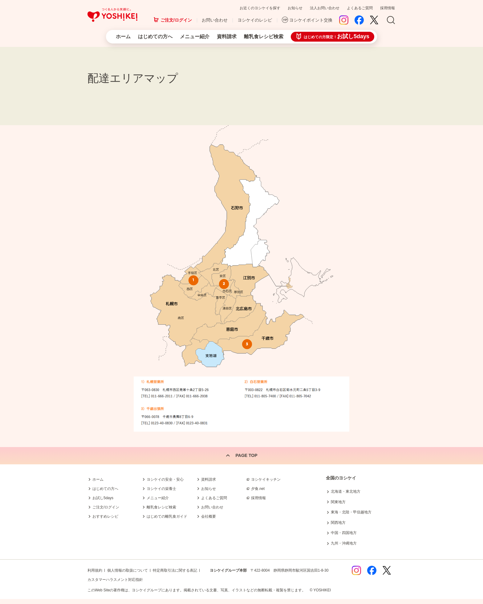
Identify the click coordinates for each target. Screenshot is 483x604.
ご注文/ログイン (176, 20)
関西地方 (338, 522)
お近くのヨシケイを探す (260, 8)
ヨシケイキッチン (266, 479)
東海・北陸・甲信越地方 (351, 512)
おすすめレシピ (105, 516)
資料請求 (227, 36)
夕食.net (258, 489)
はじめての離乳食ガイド (167, 516)
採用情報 (387, 8)
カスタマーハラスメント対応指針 (115, 579)
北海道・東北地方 (345, 491)
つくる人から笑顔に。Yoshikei (112, 15)
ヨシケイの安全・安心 (165, 479)
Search (391, 20)
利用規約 (94, 570)
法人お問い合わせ (324, 8)
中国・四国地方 (344, 533)
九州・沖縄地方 (344, 543)
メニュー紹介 (194, 36)
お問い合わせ (215, 20)
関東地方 (338, 502)
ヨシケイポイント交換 (310, 20)
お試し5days (102, 498)
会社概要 (208, 516)
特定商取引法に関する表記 (175, 570)
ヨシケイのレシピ (254, 20)
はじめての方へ (155, 36)
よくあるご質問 (360, 8)
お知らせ (295, 8)
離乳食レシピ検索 (263, 36)
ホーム (123, 36)
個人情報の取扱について (127, 570)
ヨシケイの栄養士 (161, 489)
